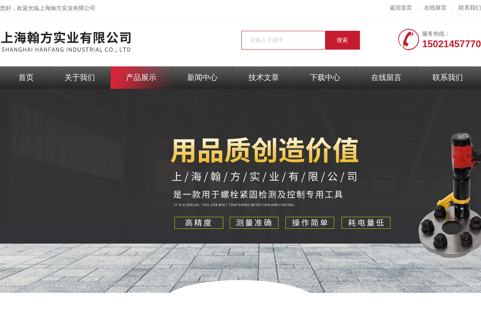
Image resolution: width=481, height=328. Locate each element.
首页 (26, 77)
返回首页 (401, 8)
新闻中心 (202, 77)
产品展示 (141, 77)
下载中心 (325, 77)
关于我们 (80, 77)
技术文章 (264, 77)
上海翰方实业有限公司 (67, 8)
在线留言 (435, 8)
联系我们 (470, 8)
